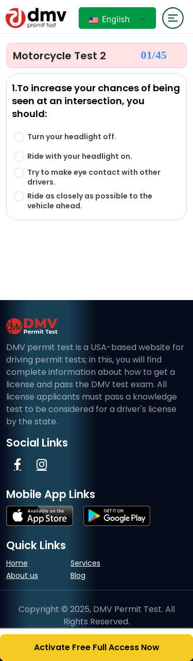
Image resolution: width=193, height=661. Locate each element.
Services (85, 563)
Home (17, 563)
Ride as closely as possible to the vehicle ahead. (89, 201)
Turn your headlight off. (71, 137)
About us (22, 575)
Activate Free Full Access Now (97, 647)
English (109, 19)
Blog (78, 575)
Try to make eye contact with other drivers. (94, 177)
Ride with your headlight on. (79, 156)
